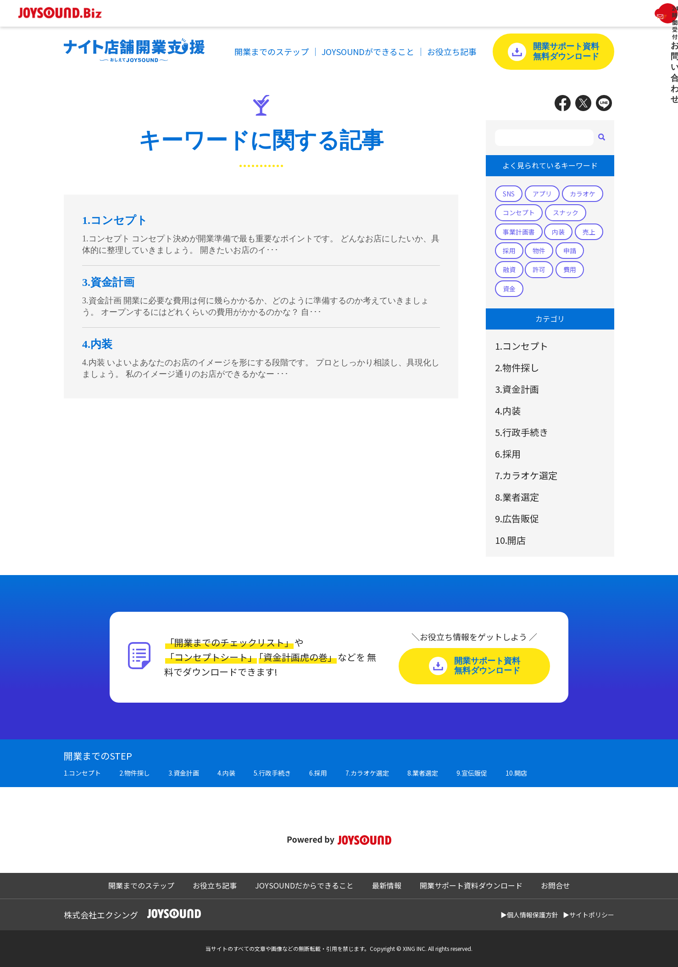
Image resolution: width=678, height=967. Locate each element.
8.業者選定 (517, 496)
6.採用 (508, 453)
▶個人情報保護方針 (529, 914)
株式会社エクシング (101, 915)
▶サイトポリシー (588, 914)
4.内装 (508, 410)
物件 (539, 250)
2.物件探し (517, 367)
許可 (539, 269)
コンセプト (519, 212)
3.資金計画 (517, 389)
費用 (569, 269)
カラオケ (582, 193)
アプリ (542, 193)
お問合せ (555, 885)
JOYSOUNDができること (368, 51)
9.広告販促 (517, 518)
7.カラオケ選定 (526, 475)
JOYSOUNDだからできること (304, 885)
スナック (565, 212)
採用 (509, 250)
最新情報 (386, 885)
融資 (509, 269)
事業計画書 (519, 231)
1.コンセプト (521, 345)
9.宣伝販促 (471, 772)
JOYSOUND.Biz (64, 13)
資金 (509, 288)
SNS (509, 193)
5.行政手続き (521, 432)
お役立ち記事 (452, 51)
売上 (589, 231)
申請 (569, 250)
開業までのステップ (271, 51)
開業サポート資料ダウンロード (471, 885)
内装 (558, 231)
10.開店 (510, 540)
